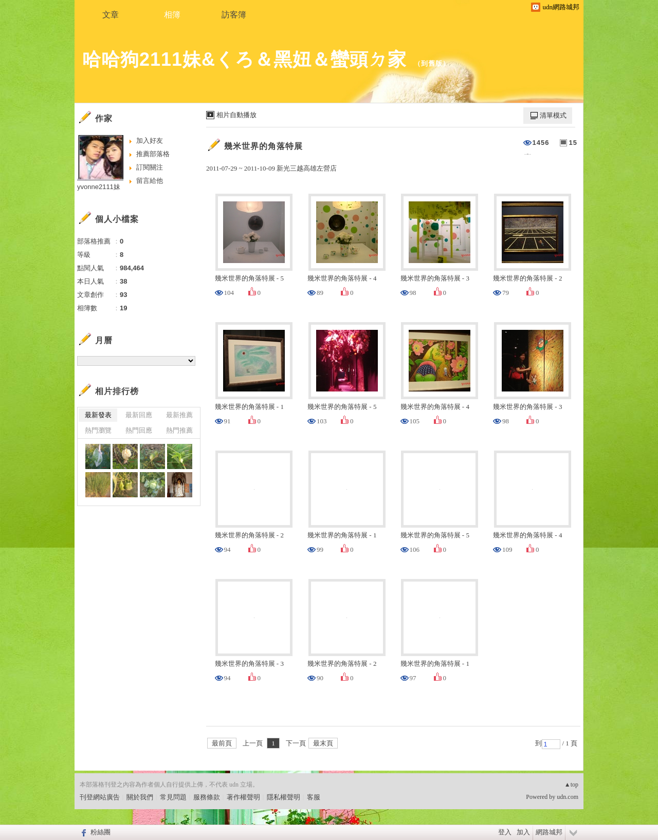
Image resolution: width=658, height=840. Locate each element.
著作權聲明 (243, 797)
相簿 (172, 14)
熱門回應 (138, 430)
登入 (504, 832)
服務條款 (206, 797)
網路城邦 (549, 832)
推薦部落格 (153, 154)
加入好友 (149, 140)
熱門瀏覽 (98, 430)
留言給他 (149, 180)
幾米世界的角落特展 (263, 146)
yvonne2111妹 (98, 187)
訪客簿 (234, 14)
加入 (523, 832)
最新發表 (98, 415)
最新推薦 (179, 415)
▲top (571, 784)
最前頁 (222, 743)
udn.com (567, 796)
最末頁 (323, 743)
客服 (313, 797)
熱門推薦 (179, 430)
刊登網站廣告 (100, 797)
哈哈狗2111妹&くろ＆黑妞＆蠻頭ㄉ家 (244, 59)
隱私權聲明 (283, 797)
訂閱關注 (149, 167)
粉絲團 (100, 832)
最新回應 (138, 415)
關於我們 (139, 797)
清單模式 (553, 115)
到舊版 (432, 63)
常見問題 (173, 797)
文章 (110, 14)
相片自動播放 (236, 115)
